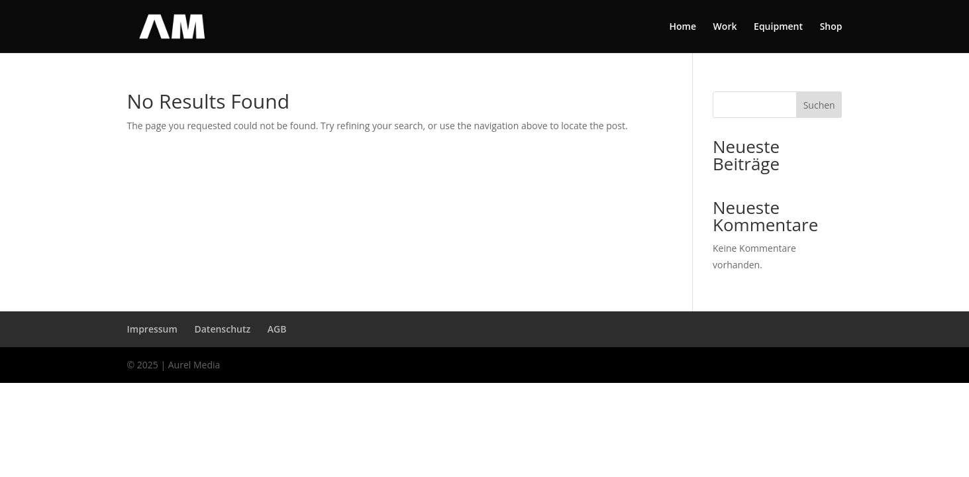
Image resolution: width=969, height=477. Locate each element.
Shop (831, 27)
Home (682, 27)
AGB (277, 329)
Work (725, 27)
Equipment (778, 27)
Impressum (152, 329)
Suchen (819, 105)
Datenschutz (222, 329)
